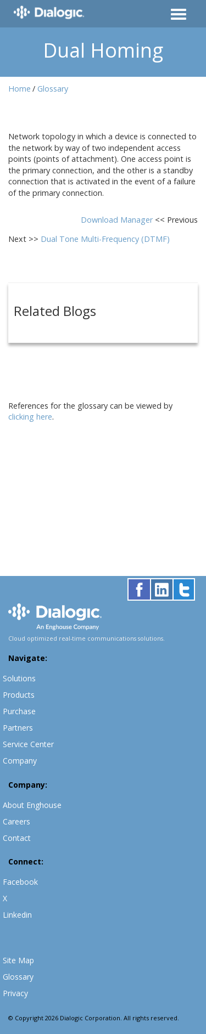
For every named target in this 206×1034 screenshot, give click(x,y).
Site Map (18, 960)
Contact (17, 838)
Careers (16, 821)
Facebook (20, 882)
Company (20, 760)
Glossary (52, 88)
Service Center (28, 744)
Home (19, 88)
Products (19, 695)
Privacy (15, 993)
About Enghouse (32, 805)
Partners (18, 727)
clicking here (30, 416)
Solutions (19, 678)
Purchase (19, 711)
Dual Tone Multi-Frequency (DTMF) (105, 239)
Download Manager (118, 219)
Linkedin (17, 914)
